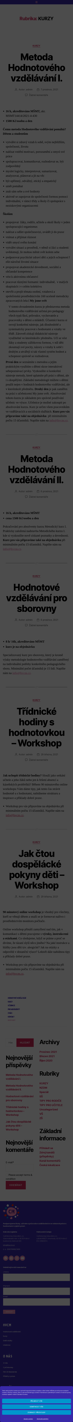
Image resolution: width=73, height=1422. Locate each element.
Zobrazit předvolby (36, 1412)
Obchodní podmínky (42, 1419)
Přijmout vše (36, 1401)
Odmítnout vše (36, 1407)
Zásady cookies (28, 1419)
